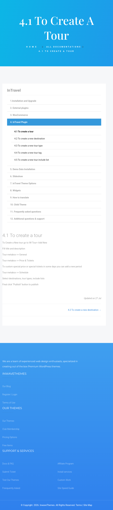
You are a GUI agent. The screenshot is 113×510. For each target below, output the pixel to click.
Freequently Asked (11, 488)
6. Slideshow (16, 176)
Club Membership (10, 429)
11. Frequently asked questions (25, 211)
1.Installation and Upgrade (23, 101)
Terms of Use (8, 402)
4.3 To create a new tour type (28, 145)
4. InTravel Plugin (18, 122)
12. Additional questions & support (27, 219)
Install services (65, 472)
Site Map (87, 505)
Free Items (7, 445)
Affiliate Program (66, 463)
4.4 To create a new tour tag (28, 153)
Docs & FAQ (8, 463)
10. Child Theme (18, 204)
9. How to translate (19, 197)
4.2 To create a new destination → (84, 310)
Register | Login (9, 394)
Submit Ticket (9, 472)
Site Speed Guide (66, 488)
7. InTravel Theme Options (23, 183)
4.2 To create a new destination (29, 138)
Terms (79, 505)
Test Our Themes (10, 480)
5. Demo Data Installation (22, 169)
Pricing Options (9, 437)
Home (33, 47)
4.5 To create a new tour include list (31, 160)
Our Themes (8, 421)
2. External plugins (19, 108)
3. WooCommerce (19, 115)
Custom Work (64, 480)
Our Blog (6, 386)
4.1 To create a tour (24, 131)
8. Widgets (15, 190)
